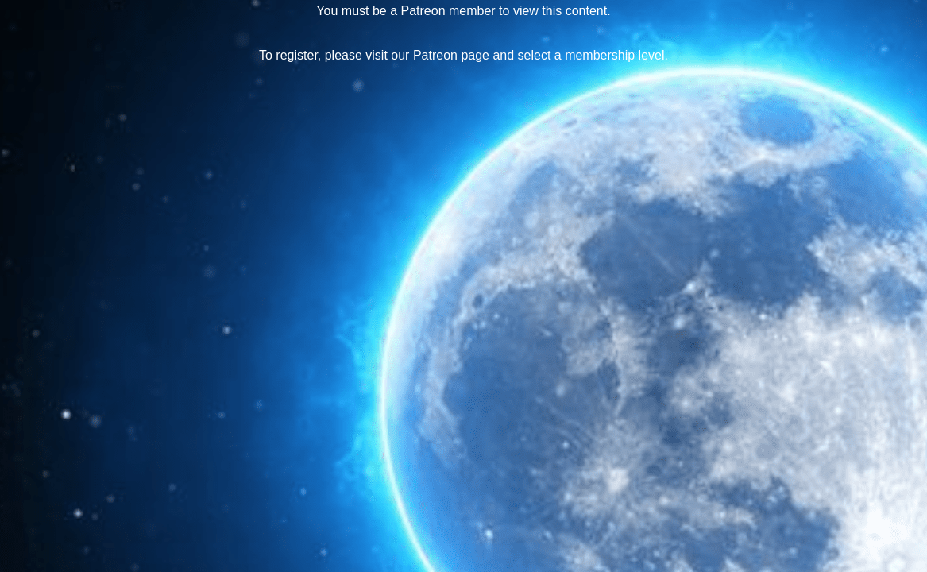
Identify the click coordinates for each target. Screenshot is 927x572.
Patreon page (451, 55)
